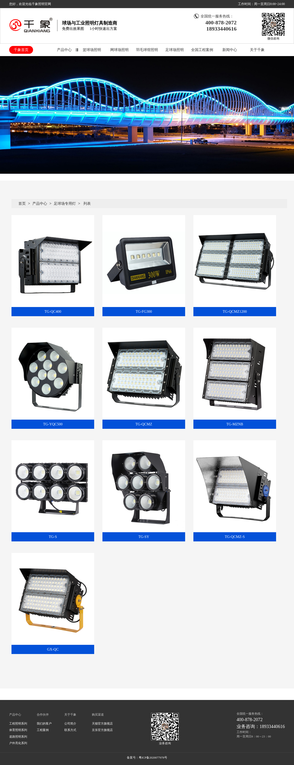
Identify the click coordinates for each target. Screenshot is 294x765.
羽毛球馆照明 (147, 50)
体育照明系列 (18, 730)
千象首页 (21, 50)
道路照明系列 (18, 736)
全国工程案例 (202, 50)
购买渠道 (98, 714)
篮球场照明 (92, 50)
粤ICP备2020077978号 (153, 757)
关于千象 (257, 50)
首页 (22, 203)
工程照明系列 (18, 723)
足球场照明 (174, 50)
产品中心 (64, 50)
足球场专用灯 (65, 203)
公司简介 (70, 723)
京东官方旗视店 (102, 730)
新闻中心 (229, 50)
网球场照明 (119, 50)
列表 (87, 203)
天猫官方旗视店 (102, 723)
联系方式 (70, 730)
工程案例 (43, 730)
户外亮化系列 (18, 743)
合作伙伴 (43, 714)
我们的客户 (44, 723)
